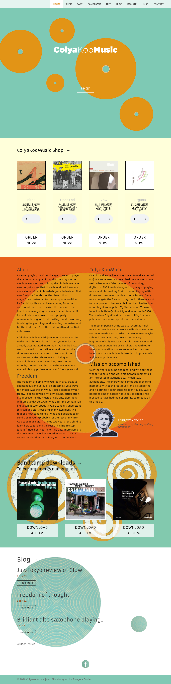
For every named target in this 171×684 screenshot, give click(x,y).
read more (26, 582)
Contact (158, 4)
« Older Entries (26, 643)
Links (145, 4)
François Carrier (130, 420)
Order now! (31, 240)
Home (56, 4)
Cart (79, 4)
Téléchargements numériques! (46, 469)
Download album (37, 530)
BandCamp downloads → (49, 463)
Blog (119, 4)
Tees (108, 4)
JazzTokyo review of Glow (49, 570)
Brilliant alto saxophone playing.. (60, 620)
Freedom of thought (43, 595)
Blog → (27, 559)
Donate (131, 4)
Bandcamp (94, 4)
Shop (68, 4)
